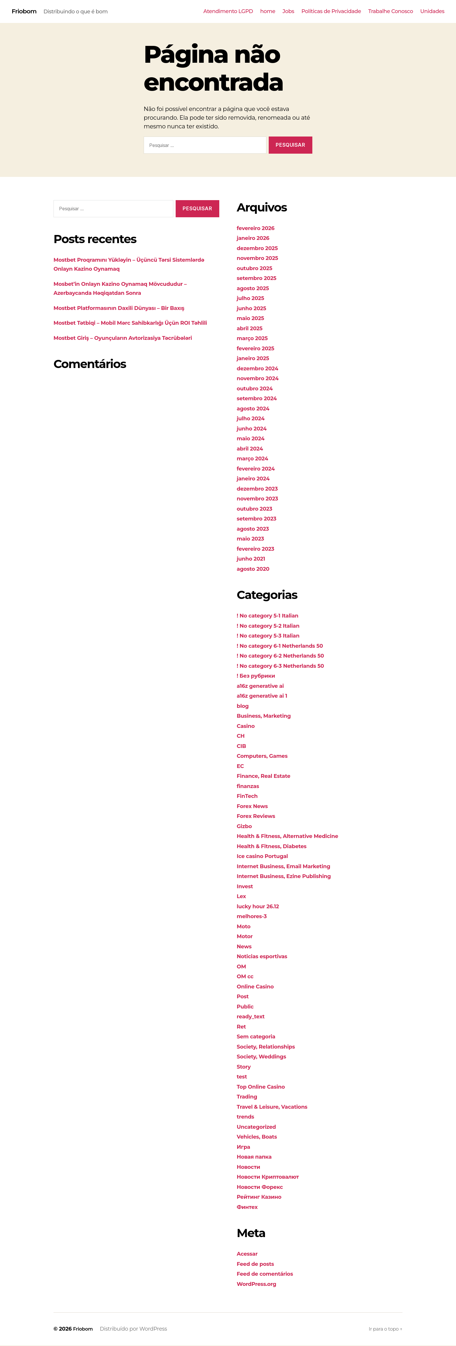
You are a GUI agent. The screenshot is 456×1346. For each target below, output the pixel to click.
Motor (246, 936)
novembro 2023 (261, 498)
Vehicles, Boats (260, 1137)
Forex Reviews (259, 816)
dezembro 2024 (261, 368)
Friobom (26, 11)
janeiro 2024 (256, 478)
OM (242, 966)
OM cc (246, 976)
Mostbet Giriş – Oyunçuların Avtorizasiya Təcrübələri (135, 347)
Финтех (249, 1207)
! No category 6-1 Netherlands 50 (287, 646)
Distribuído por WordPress (136, 1329)
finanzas (250, 786)
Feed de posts (258, 1264)
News (245, 946)
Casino (247, 726)
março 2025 (255, 338)
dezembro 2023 (261, 489)
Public (246, 1007)
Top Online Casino (265, 1087)
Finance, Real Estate (268, 776)
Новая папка (257, 1157)
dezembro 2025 (261, 248)
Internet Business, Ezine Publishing (292, 876)
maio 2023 (253, 539)
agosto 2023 (256, 529)
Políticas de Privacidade (331, 12)
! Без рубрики (259, 676)
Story (245, 1067)
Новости (250, 1167)
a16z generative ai (264, 686)
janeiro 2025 (256, 358)
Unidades (432, 12)
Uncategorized (260, 1127)
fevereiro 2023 (259, 549)
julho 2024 (253, 418)
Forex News (255, 806)
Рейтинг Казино (263, 1197)
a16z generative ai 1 (266, 696)
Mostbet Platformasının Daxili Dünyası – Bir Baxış (130, 308)
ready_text (253, 1016)
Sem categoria (259, 1036)
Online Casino (258, 986)
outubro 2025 (257, 268)
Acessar (249, 1254)
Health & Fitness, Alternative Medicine (296, 836)
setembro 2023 (260, 519)
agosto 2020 (256, 569)
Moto (245, 926)
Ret (242, 1027)
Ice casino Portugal (267, 856)
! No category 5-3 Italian (273, 636)
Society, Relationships (271, 1047)
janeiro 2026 (256, 238)
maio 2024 (253, 438)
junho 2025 (254, 308)
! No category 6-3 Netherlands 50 (288, 666)
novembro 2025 (261, 258)
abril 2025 (252, 328)
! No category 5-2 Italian (273, 626)
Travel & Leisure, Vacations (278, 1107)
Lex (242, 896)
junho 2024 (254, 428)
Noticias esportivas (266, 956)
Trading (249, 1097)
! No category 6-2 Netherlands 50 (288, 656)
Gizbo (245, 826)
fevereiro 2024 (259, 469)
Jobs (288, 12)
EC (241, 766)
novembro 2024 (261, 378)
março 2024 (255, 458)
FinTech (249, 796)
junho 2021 (253, 559)
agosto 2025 (256, 288)
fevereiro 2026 (259, 228)
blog (244, 706)
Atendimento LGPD (228, 12)
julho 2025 (253, 298)
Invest (246, 886)
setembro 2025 (260, 278)
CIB (242, 746)
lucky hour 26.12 (261, 906)
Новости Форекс (264, 1187)
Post (244, 996)
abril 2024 (252, 449)
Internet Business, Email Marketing (291, 866)
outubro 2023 (257, 509)
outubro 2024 (258, 388)
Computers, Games (266, 756)
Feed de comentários (270, 1274)
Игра (244, 1147)
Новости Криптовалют (273, 1177)
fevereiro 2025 (259, 348)
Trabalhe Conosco (390, 12)
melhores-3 (254, 916)
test (243, 1077)
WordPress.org (260, 1284)
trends (247, 1117)
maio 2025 (253, 318)
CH (241, 736)
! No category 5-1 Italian (273, 616)
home (267, 12)
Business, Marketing (268, 716)
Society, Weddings (266, 1056)
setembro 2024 (260, 398)
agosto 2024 (256, 408)
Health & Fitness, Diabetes (277, 846)
